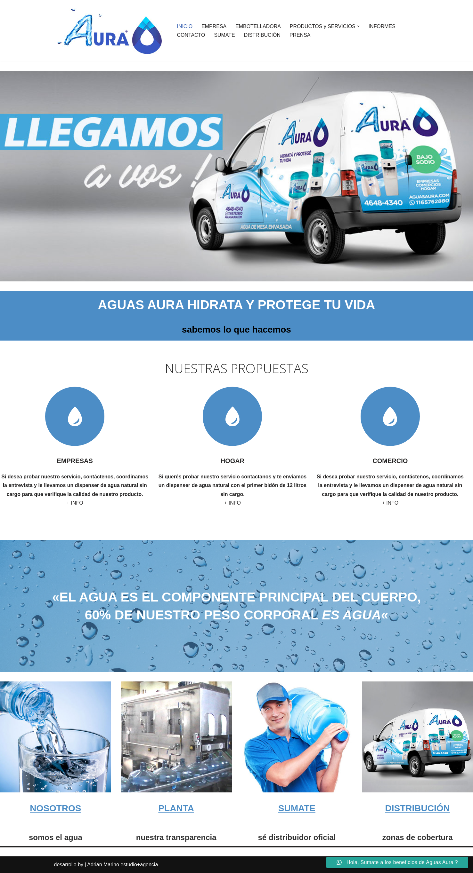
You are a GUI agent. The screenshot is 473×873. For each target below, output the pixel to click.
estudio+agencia (139, 865)
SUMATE (224, 35)
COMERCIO (390, 460)
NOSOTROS (55, 808)
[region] (236, 176)
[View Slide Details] (236, 176)
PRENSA (300, 35)
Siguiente (459, 267)
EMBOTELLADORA (258, 26)
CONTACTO (191, 35)
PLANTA (176, 808)
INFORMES (382, 26)
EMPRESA (213, 26)
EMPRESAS (75, 460)
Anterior (447, 267)
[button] (359, 26)
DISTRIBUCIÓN (262, 35)
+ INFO (75, 503)
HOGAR (232, 460)
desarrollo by (69, 865)
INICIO (185, 26)
